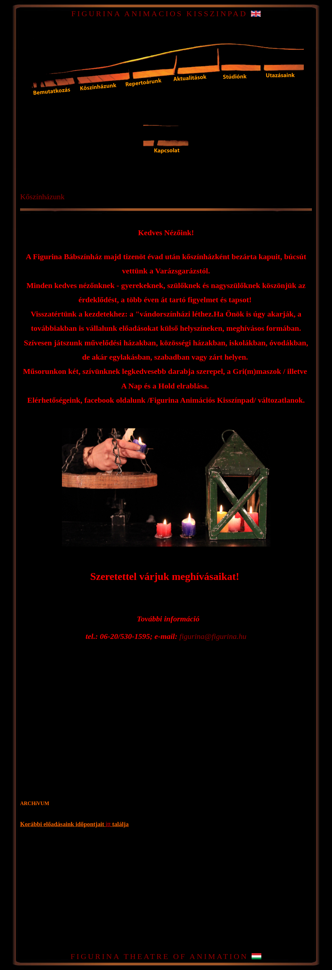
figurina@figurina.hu (212, 636)
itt (108, 824)
